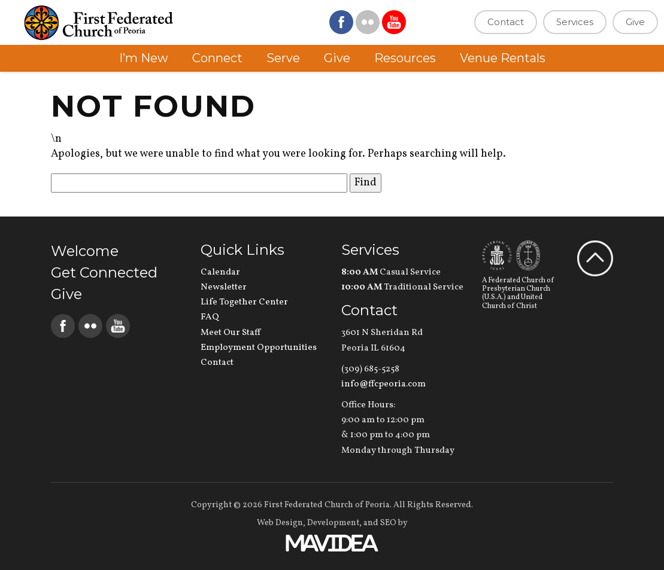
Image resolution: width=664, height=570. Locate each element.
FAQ (210, 317)
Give (635, 22)
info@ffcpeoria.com (383, 384)
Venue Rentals (502, 58)
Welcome (85, 251)
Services (574, 22)
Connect (217, 58)
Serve (283, 58)
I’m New (143, 58)
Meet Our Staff (230, 333)
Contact (505, 22)
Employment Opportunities (259, 348)
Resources (405, 58)
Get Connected (104, 272)
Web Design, (281, 523)
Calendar (220, 272)
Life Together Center (244, 302)
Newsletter (224, 287)
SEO (388, 523)
